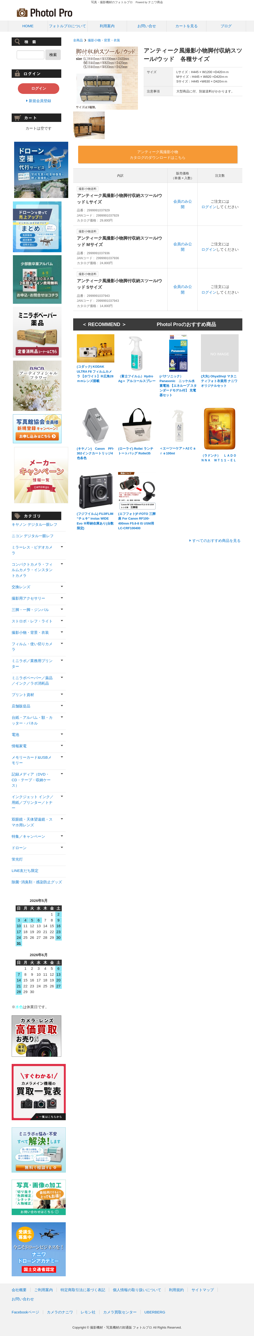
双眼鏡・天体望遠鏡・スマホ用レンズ (32, 822)
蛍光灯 (17, 859)
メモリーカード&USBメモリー (32, 760)
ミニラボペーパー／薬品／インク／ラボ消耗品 (32, 681)
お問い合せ (146, 26)
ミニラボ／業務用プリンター (32, 663)
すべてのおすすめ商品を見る (216, 540)
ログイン (208, 207)
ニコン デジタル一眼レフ (33, 536)
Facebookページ (25, 1312)
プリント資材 (23, 695)
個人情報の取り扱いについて (137, 1290)
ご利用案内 (43, 1290)
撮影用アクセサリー (28, 598)
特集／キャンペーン (28, 836)
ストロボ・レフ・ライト (32, 621)
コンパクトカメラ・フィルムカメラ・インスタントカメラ (32, 570)
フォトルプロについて (67, 26)
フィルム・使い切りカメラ (32, 647)
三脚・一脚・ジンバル (30, 610)
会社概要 (19, 1290)
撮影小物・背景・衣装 (104, 40)
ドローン (19, 848)
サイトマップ (202, 1290)
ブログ (226, 26)
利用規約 (176, 1290)
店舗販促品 (21, 706)
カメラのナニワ (60, 1312)
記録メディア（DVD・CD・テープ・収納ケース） (31, 779)
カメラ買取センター (120, 1312)
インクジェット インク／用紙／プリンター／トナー (33, 802)
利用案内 (107, 26)
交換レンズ (21, 587)
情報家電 (19, 746)
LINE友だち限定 (25, 870)
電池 (15, 734)
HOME (27, 26)
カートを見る (186, 26)
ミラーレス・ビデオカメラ (32, 550)
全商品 (78, 40)
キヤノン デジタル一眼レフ (34, 524)
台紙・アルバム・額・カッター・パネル (32, 720)
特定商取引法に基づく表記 (83, 1290)
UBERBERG (154, 1312)
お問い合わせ (23, 1299)
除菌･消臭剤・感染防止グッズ (37, 882)
